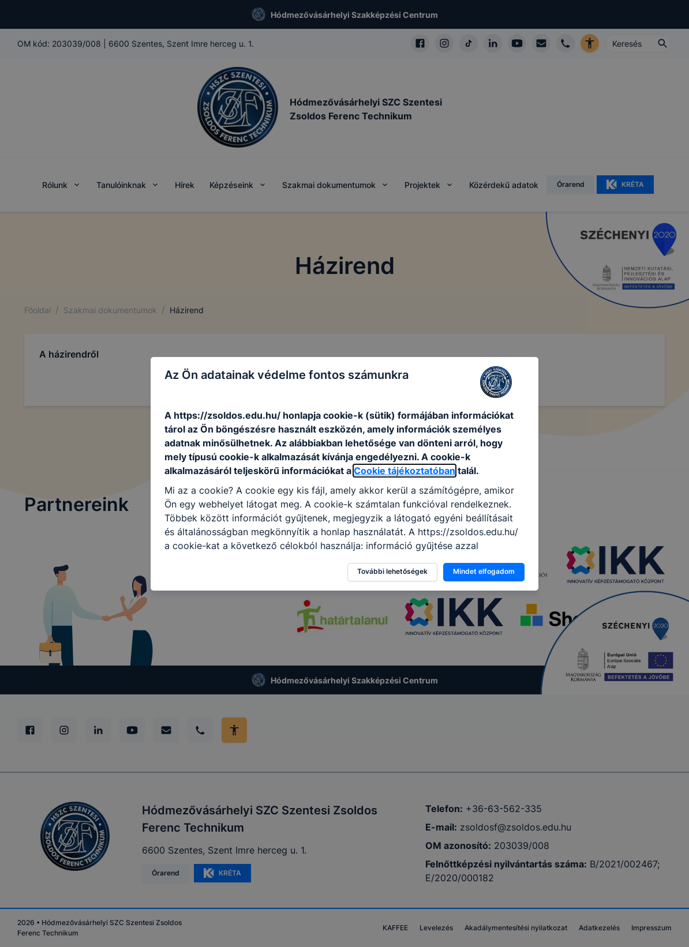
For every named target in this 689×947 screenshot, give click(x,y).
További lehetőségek (392, 571)
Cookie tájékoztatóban (404, 470)
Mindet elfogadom (484, 571)
